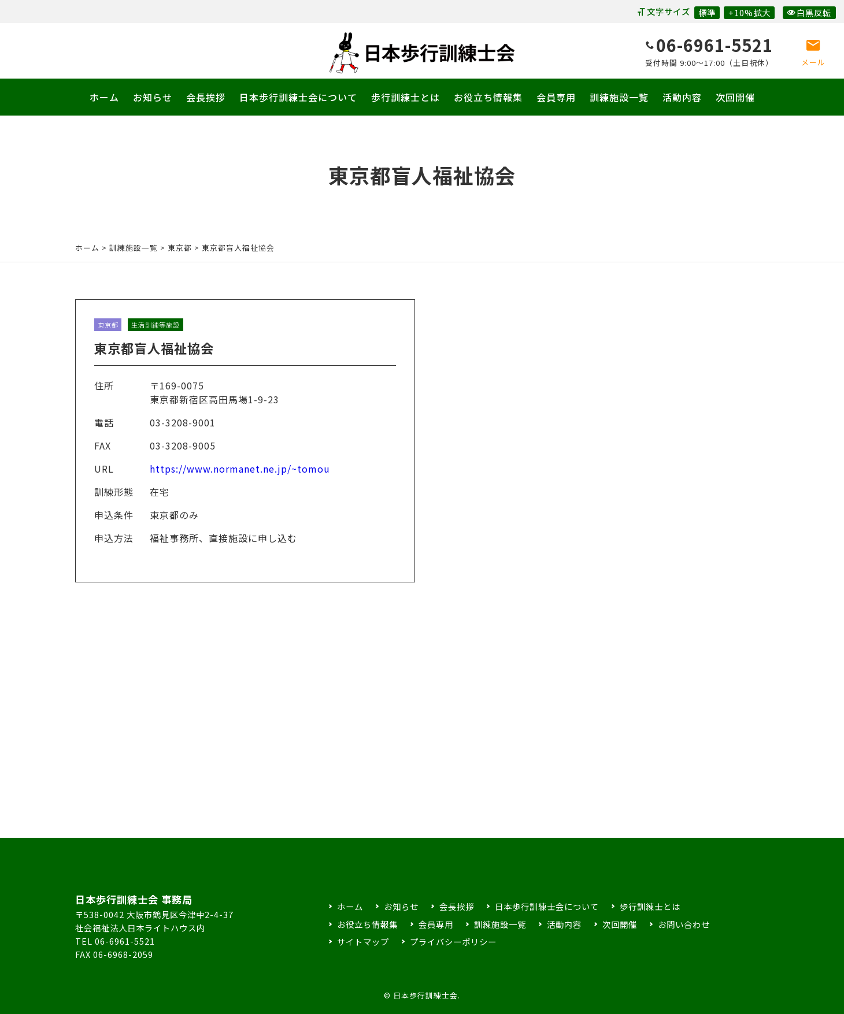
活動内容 (682, 97)
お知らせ (152, 97)
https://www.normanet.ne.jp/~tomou (240, 479)
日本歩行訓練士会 (422, 52)
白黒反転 (809, 12)
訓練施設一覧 (619, 97)
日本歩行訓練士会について (298, 97)
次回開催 (735, 97)
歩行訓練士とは (405, 97)
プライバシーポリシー (453, 941)
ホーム (104, 97)
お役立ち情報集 (488, 97)
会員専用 (556, 97)
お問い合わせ (684, 924)
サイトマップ (363, 941)
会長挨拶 (205, 97)
